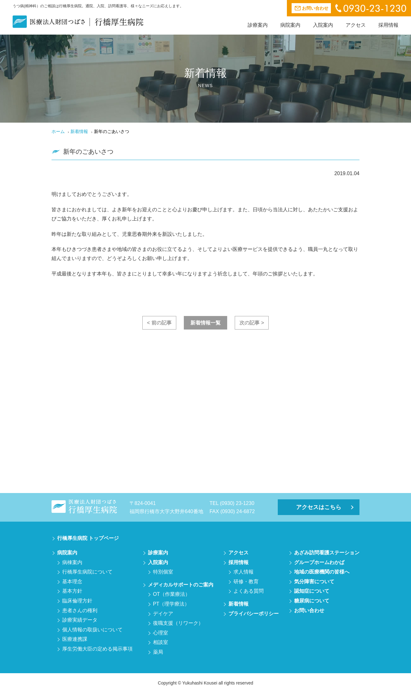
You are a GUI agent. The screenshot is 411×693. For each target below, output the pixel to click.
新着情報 (79, 131)
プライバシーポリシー (253, 613)
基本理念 (72, 581)
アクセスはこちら (318, 507)
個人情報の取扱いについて (92, 629)
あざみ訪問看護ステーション (326, 552)
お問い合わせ (309, 610)
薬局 (158, 652)
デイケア (163, 613)
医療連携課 (74, 639)
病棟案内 (72, 562)
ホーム (58, 131)
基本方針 (72, 591)
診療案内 (258, 25)
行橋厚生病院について (87, 571)
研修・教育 (246, 581)
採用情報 (388, 25)
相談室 (160, 642)
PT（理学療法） (171, 604)
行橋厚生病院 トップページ (88, 538)
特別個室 (163, 571)
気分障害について (314, 581)
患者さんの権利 (79, 610)
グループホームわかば (319, 562)
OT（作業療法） (171, 594)
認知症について (311, 591)
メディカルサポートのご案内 (180, 584)
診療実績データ (79, 620)
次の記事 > (251, 322)
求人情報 (243, 571)
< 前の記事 (159, 322)
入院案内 (323, 25)
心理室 (160, 632)
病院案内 (290, 25)
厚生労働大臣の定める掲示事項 (97, 648)
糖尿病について (311, 600)
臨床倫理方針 (77, 600)
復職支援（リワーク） (178, 623)
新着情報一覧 (205, 322)
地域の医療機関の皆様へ (321, 571)
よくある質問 (248, 591)
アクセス (356, 25)
